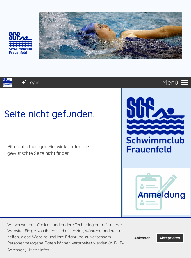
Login (30, 82)
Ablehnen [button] (142, 237)
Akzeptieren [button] (170, 237)
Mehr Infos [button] (39, 249)
